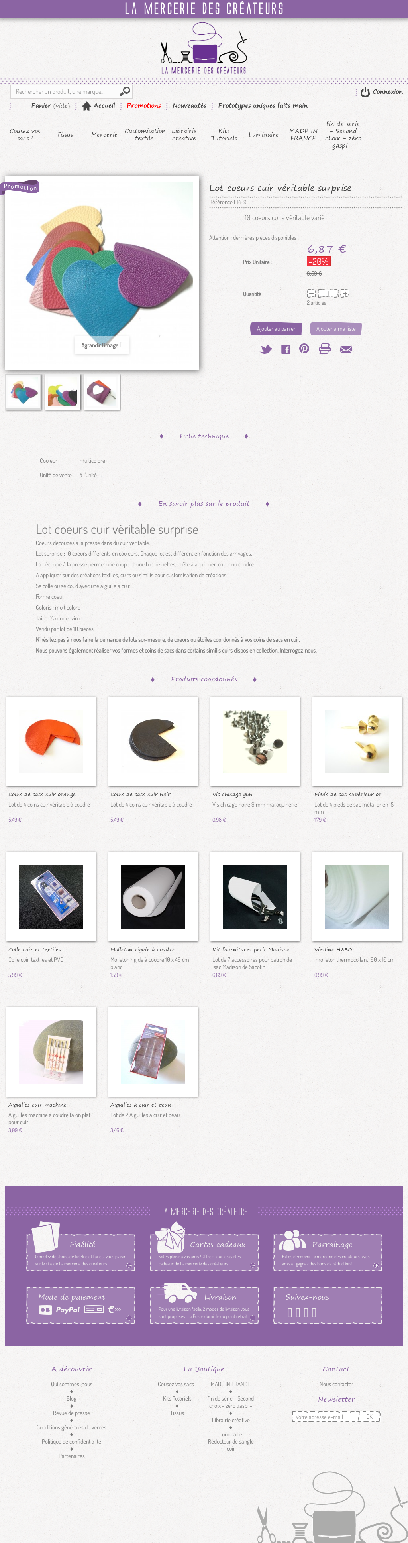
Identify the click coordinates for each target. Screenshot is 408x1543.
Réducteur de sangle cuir (231, 1445)
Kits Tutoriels (224, 134)
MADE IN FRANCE (303, 134)
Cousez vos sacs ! (25, 134)
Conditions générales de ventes (71, 1427)
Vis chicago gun (232, 794)
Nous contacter (336, 1384)
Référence (221, 202)
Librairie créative (184, 134)
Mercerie (104, 135)
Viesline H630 (333, 949)
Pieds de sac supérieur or (347, 794)
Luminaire (264, 135)
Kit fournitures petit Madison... (253, 949)
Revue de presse (71, 1413)
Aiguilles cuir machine (37, 1104)
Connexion (386, 91)
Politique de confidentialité (71, 1441)
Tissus (65, 135)
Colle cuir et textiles (34, 949)
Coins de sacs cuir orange (42, 794)
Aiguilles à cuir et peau (140, 1104)
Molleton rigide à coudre (142, 949)
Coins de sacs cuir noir (140, 794)
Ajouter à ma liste (336, 328)
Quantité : (253, 294)
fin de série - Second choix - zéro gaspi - (343, 135)
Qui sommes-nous (71, 1384)
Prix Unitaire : (257, 262)
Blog (71, 1398)
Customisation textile (144, 134)
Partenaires (72, 1456)
